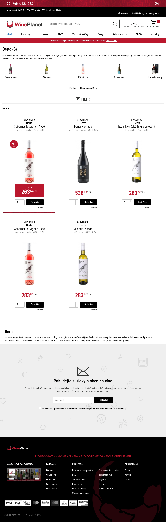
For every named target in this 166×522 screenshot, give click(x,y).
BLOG (139, 34)
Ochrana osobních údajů (116, 409)
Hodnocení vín (105, 484)
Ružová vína (51, 479)
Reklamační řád (105, 475)
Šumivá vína (51, 484)
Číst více (48, 59)
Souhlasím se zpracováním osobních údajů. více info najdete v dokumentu (83, 408)
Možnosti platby (79, 488)
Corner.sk (129, 479)
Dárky (100, 34)
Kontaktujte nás (150, 13)
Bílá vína (49, 470)
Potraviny (25, 34)
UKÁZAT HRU (111, 40)
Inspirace (44, 34)
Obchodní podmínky (81, 493)
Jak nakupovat (78, 479)
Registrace (103, 479)
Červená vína (51, 475)
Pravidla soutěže (106, 488)
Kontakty (155, 34)
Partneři (128, 475)
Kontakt (128, 470)
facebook (123, 13)
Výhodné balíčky (80, 34)
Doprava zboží (78, 484)
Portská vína (51, 488)
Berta (4, 108)
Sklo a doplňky (120, 34)
